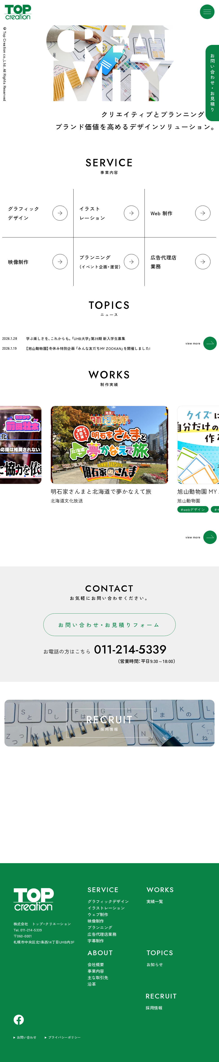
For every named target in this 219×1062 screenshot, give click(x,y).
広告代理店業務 (102, 934)
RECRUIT (161, 996)
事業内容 (96, 971)
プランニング (100, 927)
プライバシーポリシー (64, 1037)
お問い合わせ (26, 1037)
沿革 (92, 984)
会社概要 (96, 964)
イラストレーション (106, 908)
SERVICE (103, 890)
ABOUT (100, 953)
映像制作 (96, 921)
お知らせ (155, 964)
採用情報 (154, 1008)
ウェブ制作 (98, 914)
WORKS (160, 890)
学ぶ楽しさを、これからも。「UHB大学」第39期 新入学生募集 (75, 338)
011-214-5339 (130, 649)
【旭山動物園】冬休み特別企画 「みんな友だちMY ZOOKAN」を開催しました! (88, 348)
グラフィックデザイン (108, 901)
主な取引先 (98, 977)
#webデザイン (193, 509)
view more (201, 343)
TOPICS (160, 953)
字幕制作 (96, 941)
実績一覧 (155, 901)
